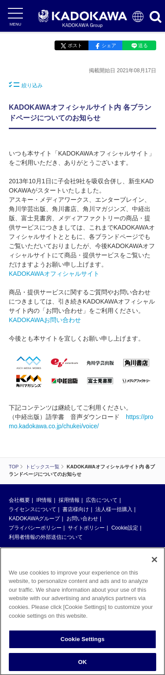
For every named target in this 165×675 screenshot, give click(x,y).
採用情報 (69, 500)
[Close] (154, 561)
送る (143, 45)
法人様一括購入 (113, 509)
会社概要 (19, 500)
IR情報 (44, 500)
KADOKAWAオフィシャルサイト (54, 273)
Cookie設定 (124, 528)
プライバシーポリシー (35, 528)
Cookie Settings (82, 641)
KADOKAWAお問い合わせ (45, 319)
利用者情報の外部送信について (46, 537)
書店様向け (75, 509)
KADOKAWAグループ (34, 519)
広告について (101, 500)
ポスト (75, 45)
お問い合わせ (82, 519)
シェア (109, 45)
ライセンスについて (32, 509)
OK (82, 664)
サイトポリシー (86, 528)
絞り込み (26, 85)
